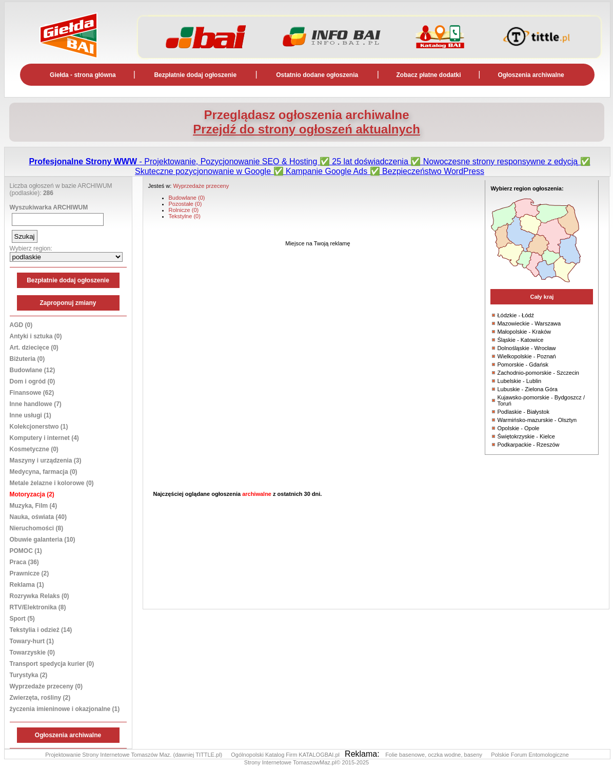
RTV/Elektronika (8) (38, 607)
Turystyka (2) (29, 675)
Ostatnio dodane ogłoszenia (317, 75)
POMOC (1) (26, 550)
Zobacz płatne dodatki (429, 75)
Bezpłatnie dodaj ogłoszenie (195, 75)
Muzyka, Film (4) (33, 505)
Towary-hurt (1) (32, 641)
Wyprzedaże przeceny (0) (46, 686)
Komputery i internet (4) (44, 437)
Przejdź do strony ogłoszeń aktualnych (306, 129)
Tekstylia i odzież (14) (41, 629)
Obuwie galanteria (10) (42, 539)
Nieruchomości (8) (37, 528)
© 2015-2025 (352, 762)
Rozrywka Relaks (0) (39, 596)
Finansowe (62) (32, 392)
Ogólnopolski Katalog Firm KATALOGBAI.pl (286, 755)
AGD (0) (21, 325)
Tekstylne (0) (185, 216)
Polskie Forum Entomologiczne (530, 755)
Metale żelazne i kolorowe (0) (52, 483)
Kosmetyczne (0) (34, 449)
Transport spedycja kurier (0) (52, 663)
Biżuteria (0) (27, 358)
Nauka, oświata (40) (38, 517)
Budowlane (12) (32, 370)
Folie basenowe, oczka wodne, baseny (434, 755)
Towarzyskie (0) (32, 652)
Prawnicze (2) (29, 573)
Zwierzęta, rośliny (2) (40, 697)
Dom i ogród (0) (32, 381)
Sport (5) (22, 618)
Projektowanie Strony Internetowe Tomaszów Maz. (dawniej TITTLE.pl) (134, 755)
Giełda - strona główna (83, 75)
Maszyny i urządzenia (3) (46, 460)
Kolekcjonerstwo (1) (39, 426)
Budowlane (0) (187, 198)
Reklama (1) (27, 584)
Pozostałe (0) (185, 204)
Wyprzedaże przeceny (201, 186)
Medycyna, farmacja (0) (43, 471)
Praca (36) (24, 562)
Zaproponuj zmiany (67, 302)
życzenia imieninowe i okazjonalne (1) (65, 709)
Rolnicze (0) (184, 210)
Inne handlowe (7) (36, 404)
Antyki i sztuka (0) (36, 336)
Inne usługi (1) (30, 415)
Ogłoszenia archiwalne (531, 75)
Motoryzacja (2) (32, 494)
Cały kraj (541, 297)
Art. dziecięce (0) (34, 347)
